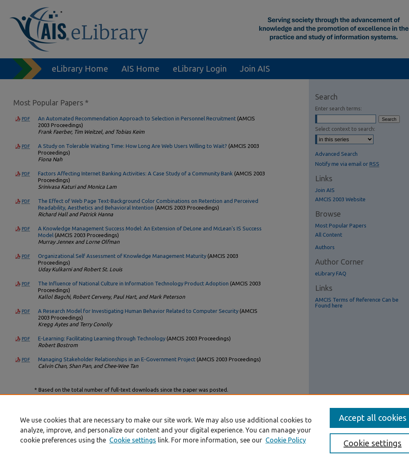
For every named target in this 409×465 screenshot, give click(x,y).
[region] (204, 429)
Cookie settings (132, 440)
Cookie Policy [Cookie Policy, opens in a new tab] (285, 440)
